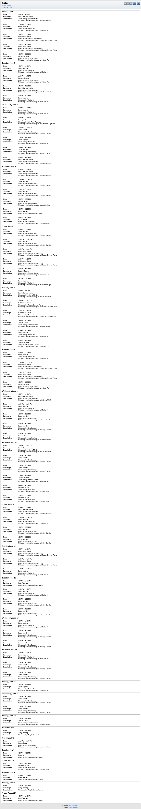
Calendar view (7, 7)
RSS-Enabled (74, 807)
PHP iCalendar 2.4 (74, 805)
